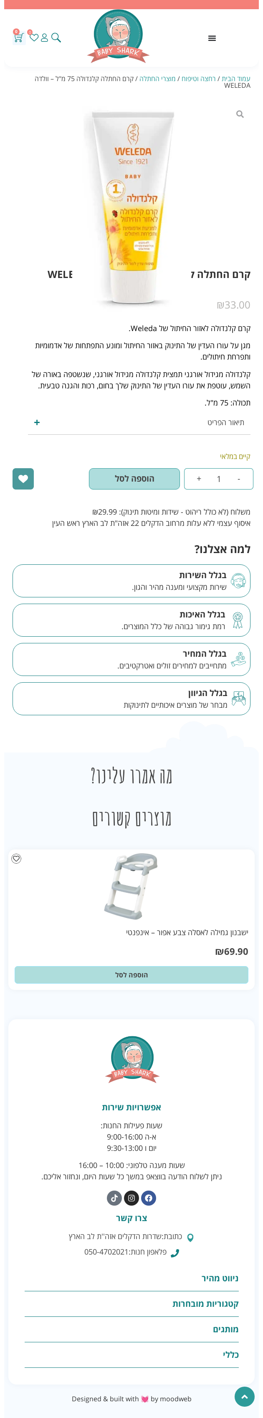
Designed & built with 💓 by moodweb (132, 1398)
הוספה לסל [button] (131, 974)
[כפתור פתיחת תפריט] (212, 38)
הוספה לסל (134, 478)
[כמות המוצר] (218, 479)
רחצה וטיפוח (199, 78)
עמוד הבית (236, 78)
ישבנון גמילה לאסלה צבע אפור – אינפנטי (187, 932)
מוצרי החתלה (157, 78)
